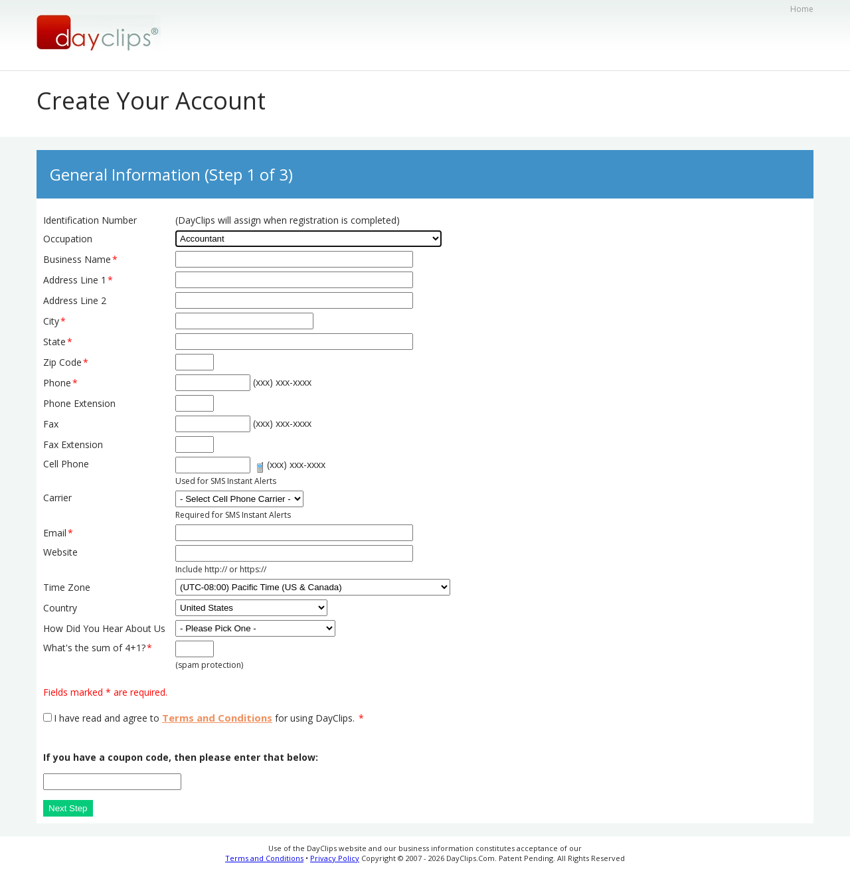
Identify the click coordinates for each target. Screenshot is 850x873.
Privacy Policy (334, 858)
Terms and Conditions (217, 717)
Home (801, 9)
